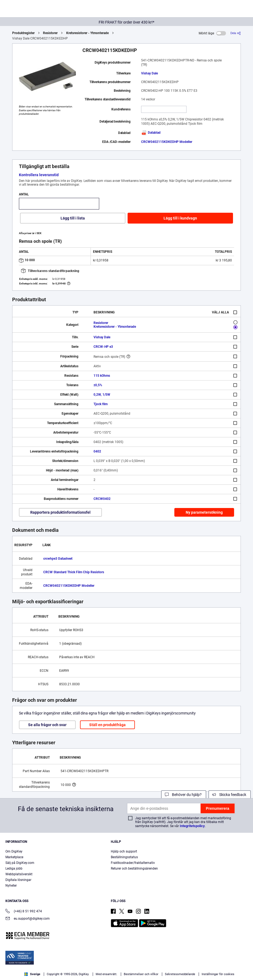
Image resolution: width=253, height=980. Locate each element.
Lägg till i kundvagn (180, 218)
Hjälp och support (124, 851)
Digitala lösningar (18, 880)
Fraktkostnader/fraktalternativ (133, 863)
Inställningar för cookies (218, 974)
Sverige (32, 974)
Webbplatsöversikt (18, 874)
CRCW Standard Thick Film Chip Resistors (73, 572)
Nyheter (11, 885)
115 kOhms (102, 376)
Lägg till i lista (73, 218)
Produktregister (23, 33)
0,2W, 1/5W (102, 394)
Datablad (151, 133)
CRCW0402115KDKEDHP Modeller (166, 142)
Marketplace (14, 857)
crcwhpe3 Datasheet (57, 559)
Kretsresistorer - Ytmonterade (87, 33)
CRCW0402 (102, 499)
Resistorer (50, 33)
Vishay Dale (149, 73)
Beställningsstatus (124, 857)
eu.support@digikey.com (27, 919)
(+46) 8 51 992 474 (23, 911)
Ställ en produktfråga (107, 725)
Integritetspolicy (192, 826)
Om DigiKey (13, 851)
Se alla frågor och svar (47, 725)
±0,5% (98, 385)
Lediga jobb (13, 868)
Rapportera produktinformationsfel (60, 512)
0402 (97, 451)
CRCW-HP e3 (103, 347)
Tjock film (101, 404)
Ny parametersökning (204, 512)
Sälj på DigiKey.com (19, 863)
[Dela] (235, 33)
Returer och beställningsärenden (134, 868)
